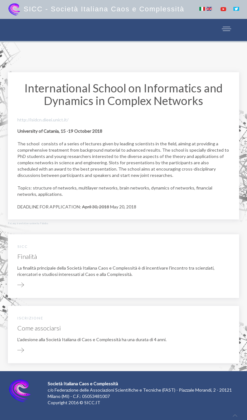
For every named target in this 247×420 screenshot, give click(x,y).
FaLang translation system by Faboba (28, 223)
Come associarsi (39, 328)
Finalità (27, 256)
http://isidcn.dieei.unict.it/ (42, 119)
